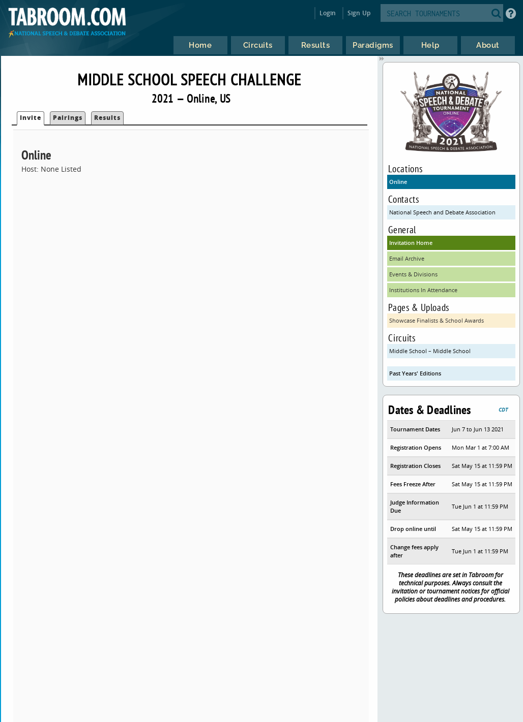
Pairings (67, 117)
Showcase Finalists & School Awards (436, 320)
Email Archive (406, 258)
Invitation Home (410, 242)
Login (327, 13)
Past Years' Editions (415, 373)
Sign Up (358, 13)
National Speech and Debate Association (442, 212)
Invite (30, 117)
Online (398, 181)
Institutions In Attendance (423, 290)
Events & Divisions (413, 274)
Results (107, 117)
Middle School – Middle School (430, 351)
